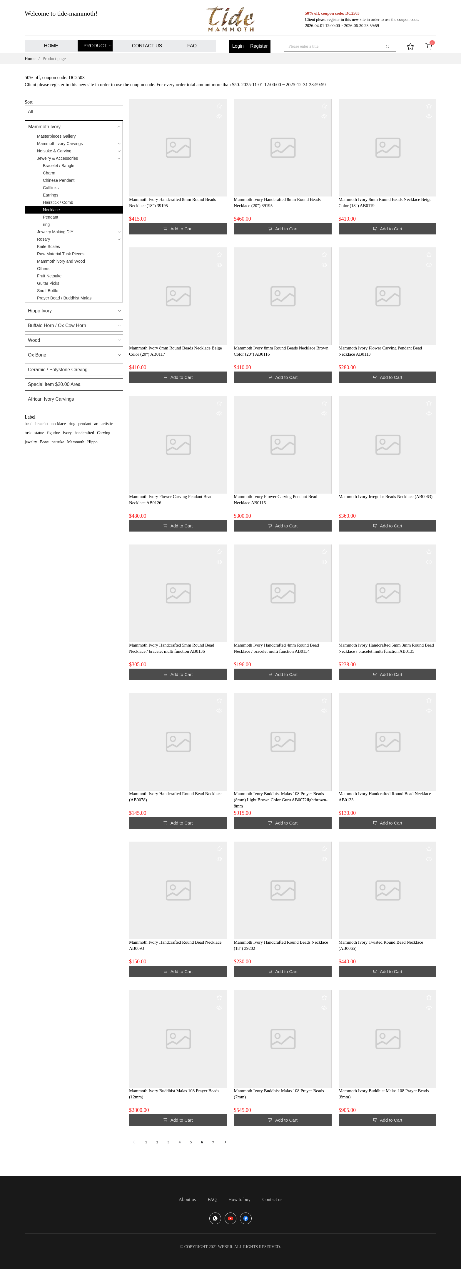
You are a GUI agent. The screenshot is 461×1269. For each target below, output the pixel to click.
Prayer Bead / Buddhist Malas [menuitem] (64, 298)
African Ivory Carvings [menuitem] (51, 399)
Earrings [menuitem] (50, 195)
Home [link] (30, 58)
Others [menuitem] (43, 268)
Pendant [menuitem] (50, 217)
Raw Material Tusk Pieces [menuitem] (60, 254)
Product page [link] (54, 58)
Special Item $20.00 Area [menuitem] (54, 384)
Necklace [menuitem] (51, 209)
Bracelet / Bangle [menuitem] (58, 165)
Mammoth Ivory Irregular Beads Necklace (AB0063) (385, 496)
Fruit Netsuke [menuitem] (49, 276)
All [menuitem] (30, 111)
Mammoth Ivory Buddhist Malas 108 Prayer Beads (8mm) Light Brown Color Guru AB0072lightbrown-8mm (281, 799)
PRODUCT (95, 45)
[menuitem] (51, 46)
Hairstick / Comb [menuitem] (58, 202)
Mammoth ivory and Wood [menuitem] (61, 261)
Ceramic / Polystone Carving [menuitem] (58, 369)
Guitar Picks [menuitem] (48, 283)
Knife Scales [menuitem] (48, 246)
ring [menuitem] (46, 224)
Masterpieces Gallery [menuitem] (56, 136)
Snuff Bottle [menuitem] (47, 290)
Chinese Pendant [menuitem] (58, 180)
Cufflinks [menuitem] (51, 187)
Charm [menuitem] (49, 173)
